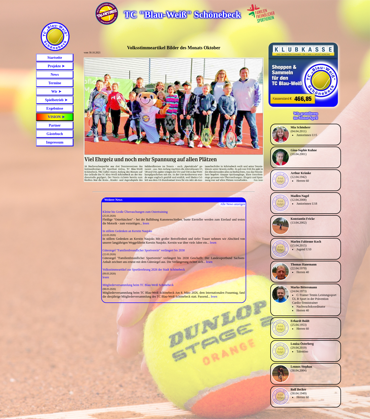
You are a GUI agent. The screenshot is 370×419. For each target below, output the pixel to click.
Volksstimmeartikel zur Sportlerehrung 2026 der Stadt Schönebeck (144, 269)
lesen (146, 223)
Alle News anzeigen (232, 204)
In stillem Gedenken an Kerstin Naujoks (127, 231)
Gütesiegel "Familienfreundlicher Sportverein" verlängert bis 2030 (144, 250)
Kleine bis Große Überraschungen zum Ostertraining (135, 212)
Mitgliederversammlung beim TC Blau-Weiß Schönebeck (138, 285)
